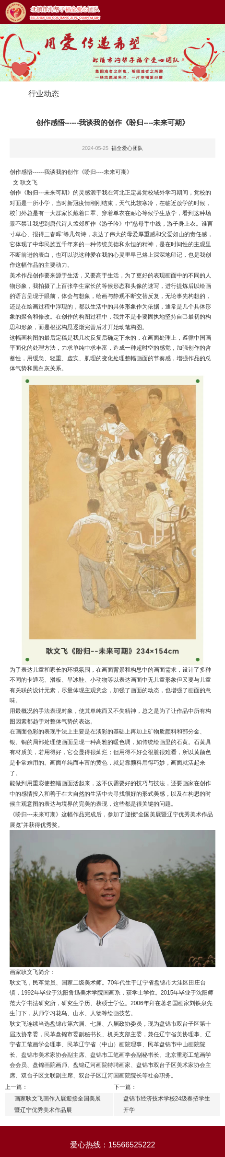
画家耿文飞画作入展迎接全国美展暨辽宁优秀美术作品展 (57, 1104)
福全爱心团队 (127, 148)
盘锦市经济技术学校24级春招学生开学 (166, 1104)
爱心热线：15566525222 (112, 1145)
